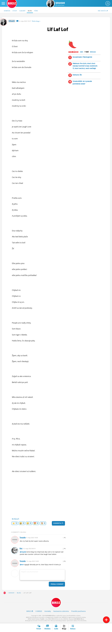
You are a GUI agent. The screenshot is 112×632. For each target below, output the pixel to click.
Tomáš (42, 619)
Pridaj (56, 585)
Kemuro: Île (77, 75)
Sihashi (60, 4)
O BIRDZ (39, 612)
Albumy (22, 11)
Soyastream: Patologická (82, 57)
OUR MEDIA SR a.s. (50, 616)
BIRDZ (4, 593)
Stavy (15, 11)
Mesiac (93, 52)
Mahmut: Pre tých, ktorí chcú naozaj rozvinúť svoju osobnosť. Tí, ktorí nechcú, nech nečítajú (85, 66)
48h (81, 52)
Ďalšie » (36, 21)
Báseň (15, 519)
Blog (30, 11)
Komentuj (58, 523)
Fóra (36, 11)
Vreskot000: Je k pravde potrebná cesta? (82, 82)
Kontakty (48, 612)
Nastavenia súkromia (61, 612)
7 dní (87, 52)
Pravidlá (78, 612)
